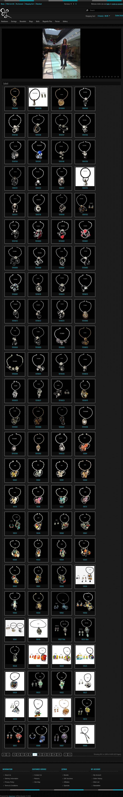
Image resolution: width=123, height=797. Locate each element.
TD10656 (38, 347)
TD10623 (62, 400)
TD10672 (38, 320)
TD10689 (15, 267)
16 (111, 76)
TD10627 (38, 400)
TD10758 (38, 134)
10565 (38, 559)
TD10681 (15, 294)
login (107, 4)
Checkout (39, 4)
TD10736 (85, 161)
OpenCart (12, 796)
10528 (61, 665)
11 (96, 76)
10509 (38, 745)
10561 (38, 586)
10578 (38, 506)
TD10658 (15, 347)
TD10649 (15, 373)
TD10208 (85, 426)
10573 (15, 533)
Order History (97, 778)
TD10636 (61, 373)
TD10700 (15, 241)
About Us (8, 775)
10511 (15, 745)
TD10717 (61, 188)
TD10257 (61, 426)
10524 (15, 692)
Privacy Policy (9, 782)
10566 (15, 559)
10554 (38, 612)
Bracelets (23, 21)
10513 (85, 719)
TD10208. (15, 453)
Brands (66, 775)
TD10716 (85, 188)
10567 (85, 533)
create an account (117, 4)
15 (108, 76)
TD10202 (38, 453)
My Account (19, 4)
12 (99, 76)
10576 (85, 506)
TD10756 (85, 134)
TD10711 (14, 214)
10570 (38, 533)
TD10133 (61, 453)
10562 (15, 586)
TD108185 (38, 108)
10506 (85, 745)
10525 (85, 665)
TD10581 (15, 426)
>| (70, 754)
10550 (85, 612)
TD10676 (61, 294)
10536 (15, 665)
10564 (61, 559)
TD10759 (15, 134)
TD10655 (62, 347)
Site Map (37, 782)
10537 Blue (84, 639)
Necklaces (4, 21)
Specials (66, 785)
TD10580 (38, 426)
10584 (85, 453)
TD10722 (38, 188)
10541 (15, 639)
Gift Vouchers (68, 778)
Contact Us (38, 775)
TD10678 (38, 294)
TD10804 (62, 108)
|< (4, 754)
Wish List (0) (10, 4)
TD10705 (61, 214)
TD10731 (15, 188)
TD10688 (38, 267)
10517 (38, 719)
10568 (61, 533)
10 (93, 76)
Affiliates (66, 782)
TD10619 (85, 400)
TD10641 (38, 373)
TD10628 (15, 400)
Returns (37, 778)
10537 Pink (61, 639)
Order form (119, 15)
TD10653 (85, 347)
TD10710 (38, 214)
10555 (15, 612)
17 (115, 76)
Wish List (96, 782)
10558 (85, 586)
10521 (85, 692)
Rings (31, 21)
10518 (15, 719)
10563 (85, 559)
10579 (15, 506)
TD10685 (85, 267)
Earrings (14, 21)
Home (2, 4)
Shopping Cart (29, 4)
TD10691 (85, 241)
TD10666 (85, 320)
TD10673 (15, 320)
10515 (62, 719)
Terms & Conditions (11, 785)
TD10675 (85, 294)
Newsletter (96, 785)
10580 (85, 480)
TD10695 (38, 241)
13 (102, 76)
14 (105, 76)
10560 (61, 586)
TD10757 (61, 134)
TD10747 (38, 161)
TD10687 (61, 267)
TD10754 (15, 161)
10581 (62, 480)
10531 (38, 665)
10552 (61, 612)
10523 (38, 692)
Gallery (65, 21)
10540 (38, 639)
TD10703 (85, 214)
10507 (62, 745)
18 (118, 76)
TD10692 (61, 241)
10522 (61, 692)
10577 (62, 506)
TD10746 (61, 161)
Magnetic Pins (47, 21)
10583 (15, 480)
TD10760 (85, 108)
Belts (37, 21)
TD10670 (61, 320)
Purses (57, 21)
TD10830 (15, 108)
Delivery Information (11, 778)
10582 (38, 480)
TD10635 (85, 373)
